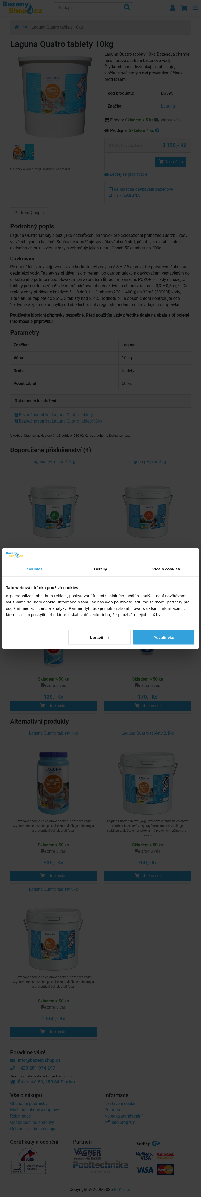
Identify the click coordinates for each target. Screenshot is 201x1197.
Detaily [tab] (100, 569)
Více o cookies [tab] (166, 569)
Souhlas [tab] (35, 569)
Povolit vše (163, 637)
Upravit (100, 637)
